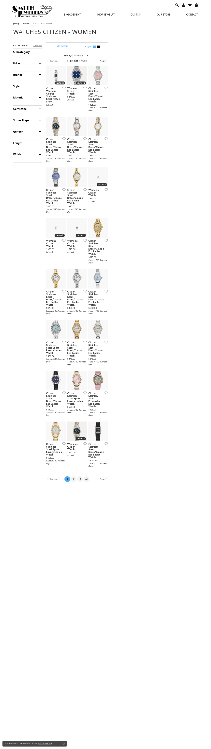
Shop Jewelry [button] (105, 14)
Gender (18, 131)
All (131, 613)
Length (17, 143)
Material (18, 97)
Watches (26, 23)
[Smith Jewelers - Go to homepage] (32, 11)
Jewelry (16, 23)
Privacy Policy (45, 743)
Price (16, 63)
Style (16, 86)
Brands (17, 74)
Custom (136, 14)
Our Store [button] (163, 14)
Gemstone (20, 109)
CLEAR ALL (37, 46)
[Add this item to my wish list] (93, 118)
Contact (192, 14)
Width (17, 154)
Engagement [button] (72, 14)
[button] (177, 4)
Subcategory (21, 52)
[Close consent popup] (64, 744)
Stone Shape (21, 120)
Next (192, 61)
